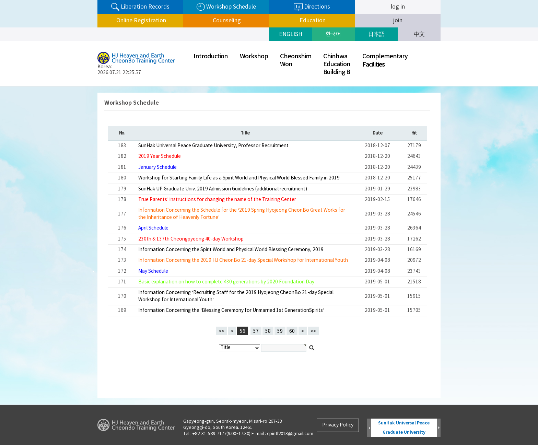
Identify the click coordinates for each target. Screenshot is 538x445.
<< (221, 331)
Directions (312, 7)
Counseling (226, 20)
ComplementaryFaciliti (385, 60)
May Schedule (153, 271)
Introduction (211, 56)
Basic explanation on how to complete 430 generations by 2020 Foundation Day (226, 282)
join (397, 20)
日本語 (376, 34)
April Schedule (153, 228)
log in (398, 7)
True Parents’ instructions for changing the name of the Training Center (217, 199)
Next (439, 428)
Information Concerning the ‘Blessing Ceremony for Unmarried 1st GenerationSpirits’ (231, 310)
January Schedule (157, 167)
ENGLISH (290, 34)
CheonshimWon (295, 60)
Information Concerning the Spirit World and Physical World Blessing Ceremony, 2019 (231, 250)
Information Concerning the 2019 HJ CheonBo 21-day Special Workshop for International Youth (243, 260)
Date (377, 133)
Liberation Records (140, 7)
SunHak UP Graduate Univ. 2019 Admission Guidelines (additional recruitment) (222, 189)
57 (254, 330)
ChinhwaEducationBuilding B (336, 64)
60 (290, 330)
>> (313, 331)
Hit (414, 133)
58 (266, 330)
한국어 (333, 34)
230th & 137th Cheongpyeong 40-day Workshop (191, 239)
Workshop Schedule (226, 7)
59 (278, 330)
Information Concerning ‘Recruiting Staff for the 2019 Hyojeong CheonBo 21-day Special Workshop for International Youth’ (236, 296)
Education (312, 20)
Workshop (254, 56)
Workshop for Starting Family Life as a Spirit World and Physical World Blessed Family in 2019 (239, 178)
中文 (419, 34)
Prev (369, 428)
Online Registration (140, 20)
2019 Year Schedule (159, 156)
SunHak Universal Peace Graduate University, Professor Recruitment (213, 146)
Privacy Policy (337, 425)
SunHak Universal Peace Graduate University (404, 428)
